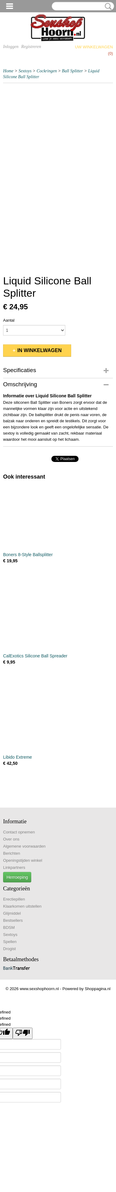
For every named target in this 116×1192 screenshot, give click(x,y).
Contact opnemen (19, 832)
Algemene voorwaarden (24, 846)
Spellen (9, 941)
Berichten (11, 853)
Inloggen (11, 46)
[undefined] (22, 1033)
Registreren (31, 46)
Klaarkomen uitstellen (22, 906)
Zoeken (107, 6)
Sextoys (25, 71)
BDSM (9, 927)
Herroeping (17, 877)
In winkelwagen (39, 350)
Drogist (9, 948)
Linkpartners (14, 867)
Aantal (9, 320)
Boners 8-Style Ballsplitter (28, 554)
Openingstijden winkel (22, 860)
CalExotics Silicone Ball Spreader (35, 655)
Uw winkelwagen (94, 47)
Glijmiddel (12, 913)
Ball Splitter (72, 71)
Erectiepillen (14, 899)
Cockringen (47, 71)
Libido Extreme (17, 757)
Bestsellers (13, 920)
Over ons (11, 839)
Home (8, 71)
